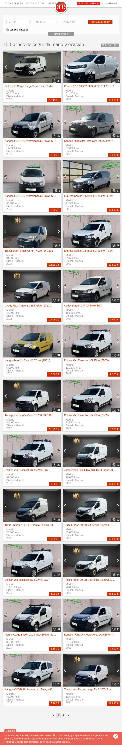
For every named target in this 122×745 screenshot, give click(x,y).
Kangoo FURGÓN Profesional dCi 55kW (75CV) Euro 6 (36, 141)
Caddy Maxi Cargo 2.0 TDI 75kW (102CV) (28, 305)
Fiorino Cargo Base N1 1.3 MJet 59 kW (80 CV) (31, 634)
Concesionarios (14, 3)
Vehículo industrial (19, 29)
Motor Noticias (35, 3)
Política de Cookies (13, 742)
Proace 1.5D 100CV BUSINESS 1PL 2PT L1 (89, 86)
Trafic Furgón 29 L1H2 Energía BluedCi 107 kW (32, 525)
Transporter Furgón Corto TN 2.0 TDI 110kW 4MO (33, 250)
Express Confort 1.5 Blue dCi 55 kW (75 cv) (88, 250)
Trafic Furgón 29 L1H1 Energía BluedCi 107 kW (91, 579)
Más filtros (61, 34)
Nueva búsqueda (100, 22)
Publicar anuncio (89, 3)
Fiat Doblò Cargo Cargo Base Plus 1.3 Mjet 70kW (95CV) (37, 86)
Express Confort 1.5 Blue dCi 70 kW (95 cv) (88, 196)
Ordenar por (109, 45)
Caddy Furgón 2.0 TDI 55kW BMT (83, 305)
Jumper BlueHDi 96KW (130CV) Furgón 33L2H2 (91, 470)
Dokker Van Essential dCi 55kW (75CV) (86, 360)
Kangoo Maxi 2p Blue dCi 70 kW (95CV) (27, 360)
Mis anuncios (109, 3)
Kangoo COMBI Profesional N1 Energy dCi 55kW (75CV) (37, 689)
